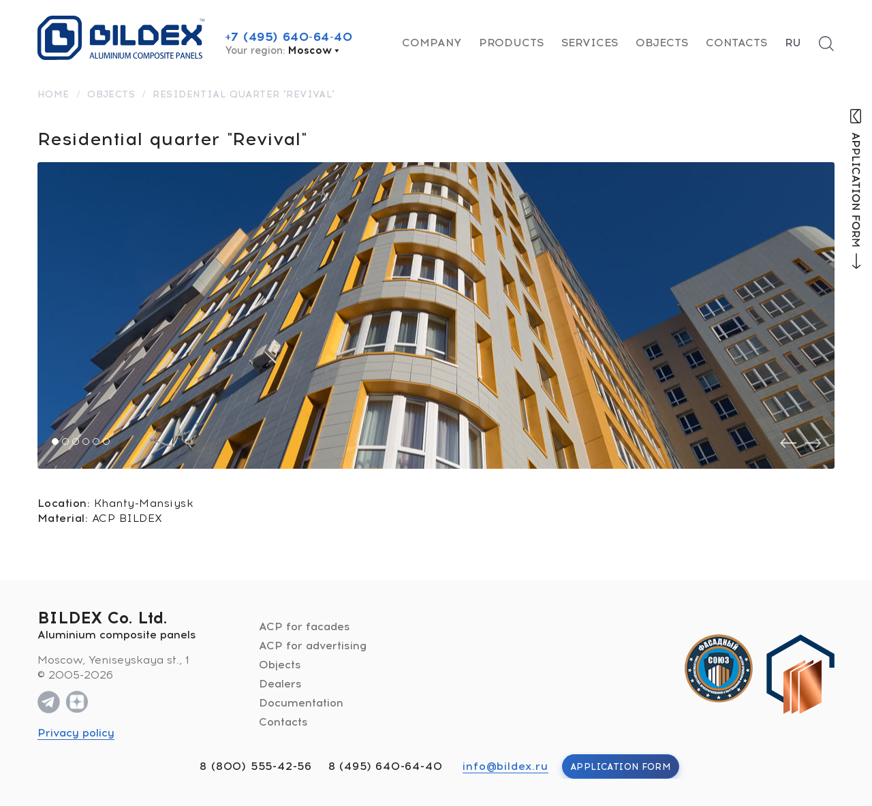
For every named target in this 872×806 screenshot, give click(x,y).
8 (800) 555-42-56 (256, 766)
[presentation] (788, 443)
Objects (662, 42)
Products (511, 42)
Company (431, 42)
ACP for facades (304, 626)
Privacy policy (75, 732)
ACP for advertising (313, 645)
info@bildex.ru (505, 766)
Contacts (736, 42)
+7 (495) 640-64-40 (289, 36)
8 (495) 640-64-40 (385, 766)
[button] (55, 441)
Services (589, 42)
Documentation (301, 702)
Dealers (280, 683)
